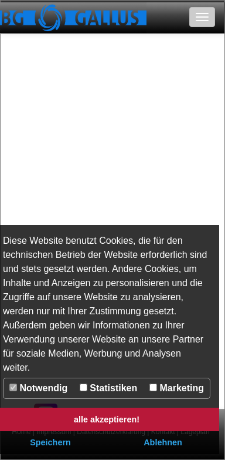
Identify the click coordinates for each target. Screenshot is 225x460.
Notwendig (38, 388)
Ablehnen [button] (163, 442)
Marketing (176, 388)
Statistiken (108, 388)
